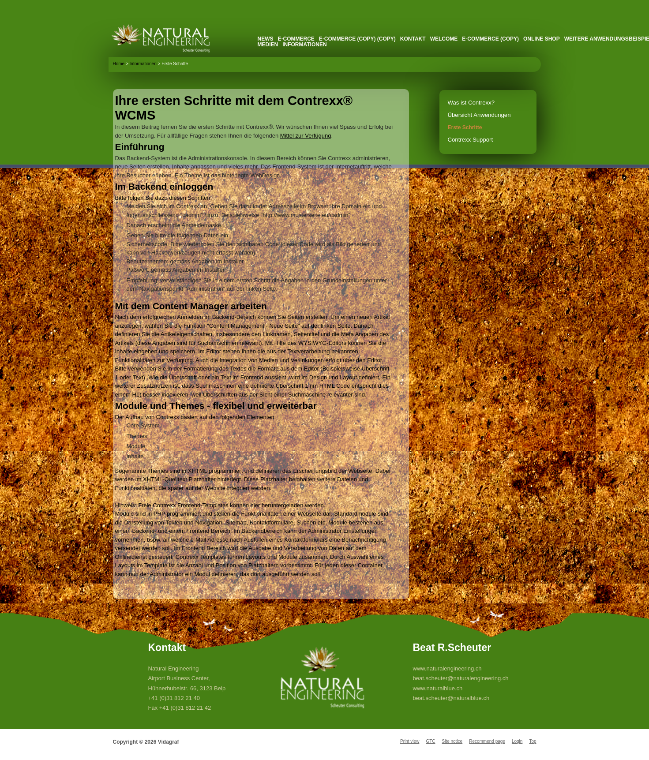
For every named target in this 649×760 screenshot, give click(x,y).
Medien (268, 44)
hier (255, 505)
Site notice (452, 741)
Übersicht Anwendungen (479, 115)
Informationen (304, 44)
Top (532, 741)
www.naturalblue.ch (438, 688)
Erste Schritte (465, 127)
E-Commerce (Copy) (490, 38)
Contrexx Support (470, 139)
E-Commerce (296, 38)
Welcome (444, 38)
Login (517, 741)
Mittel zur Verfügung (305, 135)
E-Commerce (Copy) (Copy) (357, 38)
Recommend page (487, 741)
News (266, 38)
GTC (430, 741)
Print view (409, 741)
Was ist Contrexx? (471, 102)
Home (119, 63)
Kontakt (413, 38)
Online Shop (541, 38)
